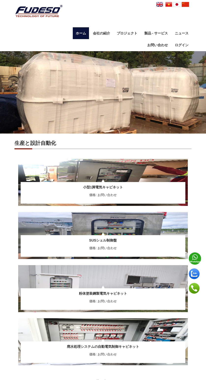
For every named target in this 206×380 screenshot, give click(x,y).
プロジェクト (127, 33)
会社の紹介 (101, 33)
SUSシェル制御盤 (103, 240)
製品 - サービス (156, 33)
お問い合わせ (157, 45)
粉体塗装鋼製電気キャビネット (103, 293)
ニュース (182, 33)
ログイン (182, 45)
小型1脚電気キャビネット (103, 187)
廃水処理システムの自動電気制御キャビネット (103, 347)
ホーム (81, 33)
